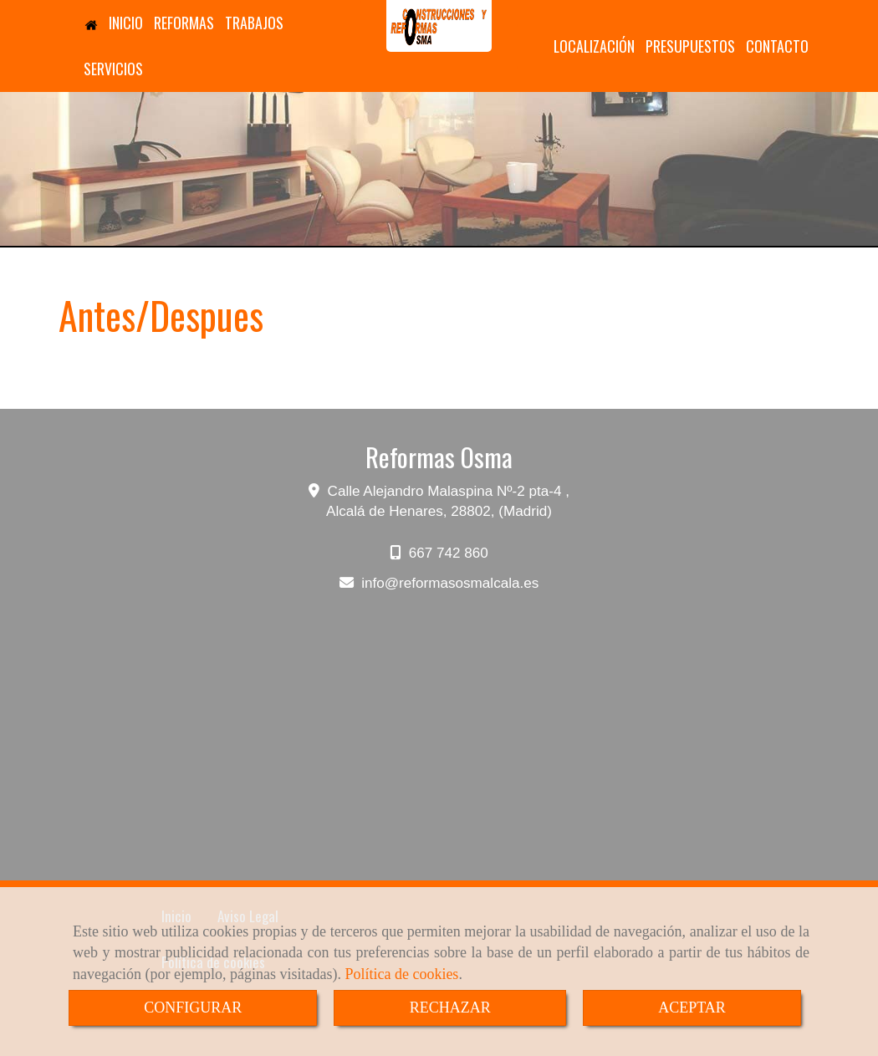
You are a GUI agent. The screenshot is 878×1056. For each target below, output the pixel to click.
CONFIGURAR (193, 1007)
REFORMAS (184, 22)
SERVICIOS (113, 68)
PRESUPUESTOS (690, 46)
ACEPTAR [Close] (692, 1007)
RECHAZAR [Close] (450, 1007)
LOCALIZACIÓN (594, 46)
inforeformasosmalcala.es (450, 583)
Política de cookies (401, 974)
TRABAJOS (254, 22)
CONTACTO (777, 46)
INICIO (113, 22)
